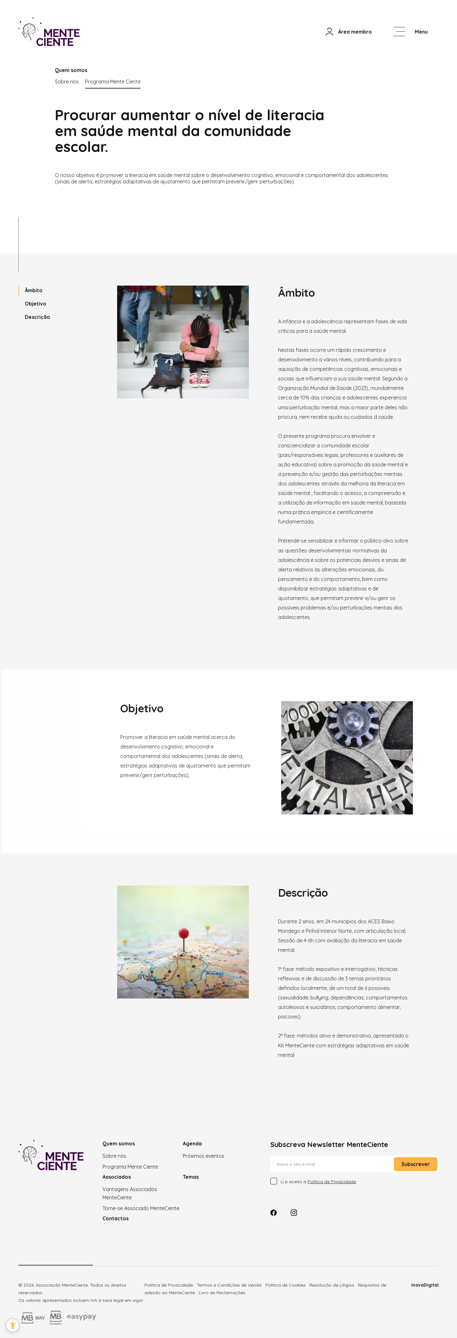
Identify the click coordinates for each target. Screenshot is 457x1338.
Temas (191, 1177)
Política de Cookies (285, 1285)
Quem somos (119, 1143)
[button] (12, 1325)
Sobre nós (67, 81)
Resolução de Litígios (331, 1285)
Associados (117, 1177)
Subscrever (415, 1164)
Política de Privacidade (168, 1285)
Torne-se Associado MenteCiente (141, 1208)
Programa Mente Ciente (113, 81)
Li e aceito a (318, 1181)
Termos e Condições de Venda (229, 1285)
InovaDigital (425, 1285)
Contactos (116, 1218)
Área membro (348, 32)
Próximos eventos (203, 1156)
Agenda (192, 1143)
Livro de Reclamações (222, 1292)
